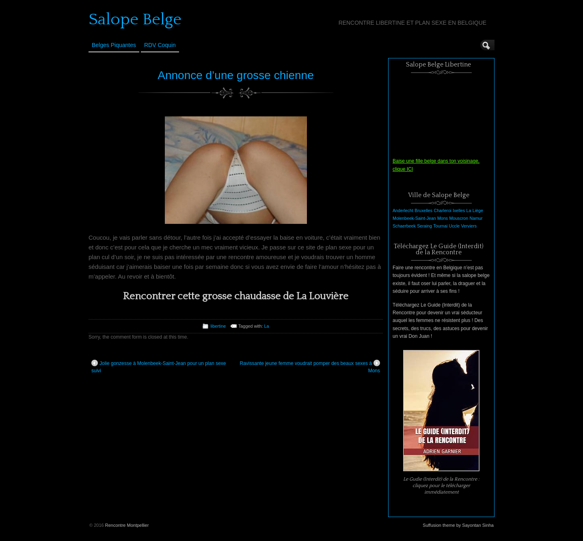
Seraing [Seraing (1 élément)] (424, 225)
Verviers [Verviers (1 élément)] (469, 225)
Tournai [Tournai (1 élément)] (440, 225)
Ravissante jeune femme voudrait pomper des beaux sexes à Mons (310, 367)
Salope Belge (135, 19)
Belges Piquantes (114, 45)
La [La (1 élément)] (468, 210)
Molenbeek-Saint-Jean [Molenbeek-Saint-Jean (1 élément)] (414, 218)
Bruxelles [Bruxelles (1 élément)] (423, 210)
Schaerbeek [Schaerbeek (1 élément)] (404, 225)
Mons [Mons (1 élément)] (442, 218)
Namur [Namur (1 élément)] (476, 218)
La (266, 326)
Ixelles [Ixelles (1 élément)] (459, 210)
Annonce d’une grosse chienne (236, 75)
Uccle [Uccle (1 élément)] (454, 225)
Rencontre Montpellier (127, 525)
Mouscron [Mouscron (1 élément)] (458, 218)
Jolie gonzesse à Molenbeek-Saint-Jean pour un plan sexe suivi (158, 367)
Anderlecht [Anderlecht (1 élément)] (403, 210)
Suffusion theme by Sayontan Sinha (458, 525)
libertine (218, 326)
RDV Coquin (160, 45)
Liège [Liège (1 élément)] (478, 210)
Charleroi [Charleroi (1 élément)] (442, 210)
